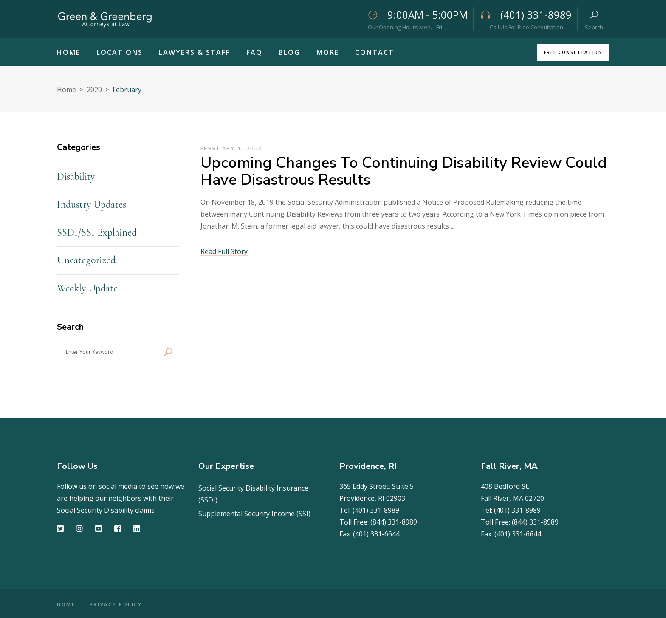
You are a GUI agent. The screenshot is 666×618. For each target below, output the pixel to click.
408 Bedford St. (505, 486)
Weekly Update (87, 288)
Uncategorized (86, 260)
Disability (76, 176)
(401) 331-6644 (376, 534)
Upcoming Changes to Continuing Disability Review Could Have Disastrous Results (403, 171)
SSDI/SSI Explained (97, 232)
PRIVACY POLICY (117, 604)
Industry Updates (91, 204)
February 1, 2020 (231, 148)
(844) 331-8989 (393, 522)
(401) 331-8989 (376, 510)
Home (66, 89)
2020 (94, 89)
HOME (66, 604)
